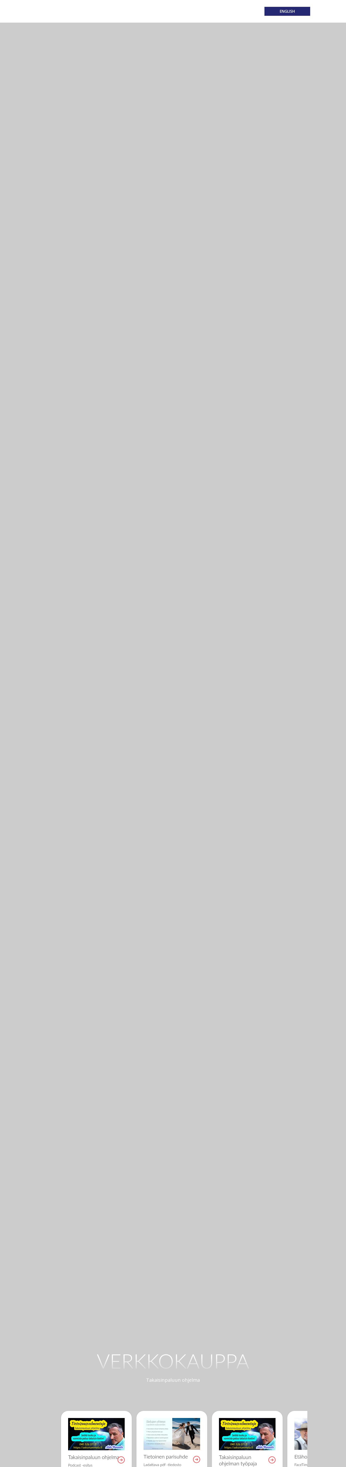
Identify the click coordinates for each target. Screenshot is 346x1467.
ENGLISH (287, 11)
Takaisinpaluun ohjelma (56, 11)
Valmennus (115, 11)
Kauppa (168, 11)
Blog (200, 11)
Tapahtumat (144, 11)
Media (185, 11)
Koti (95, 11)
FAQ (212, 11)
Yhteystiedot (234, 11)
